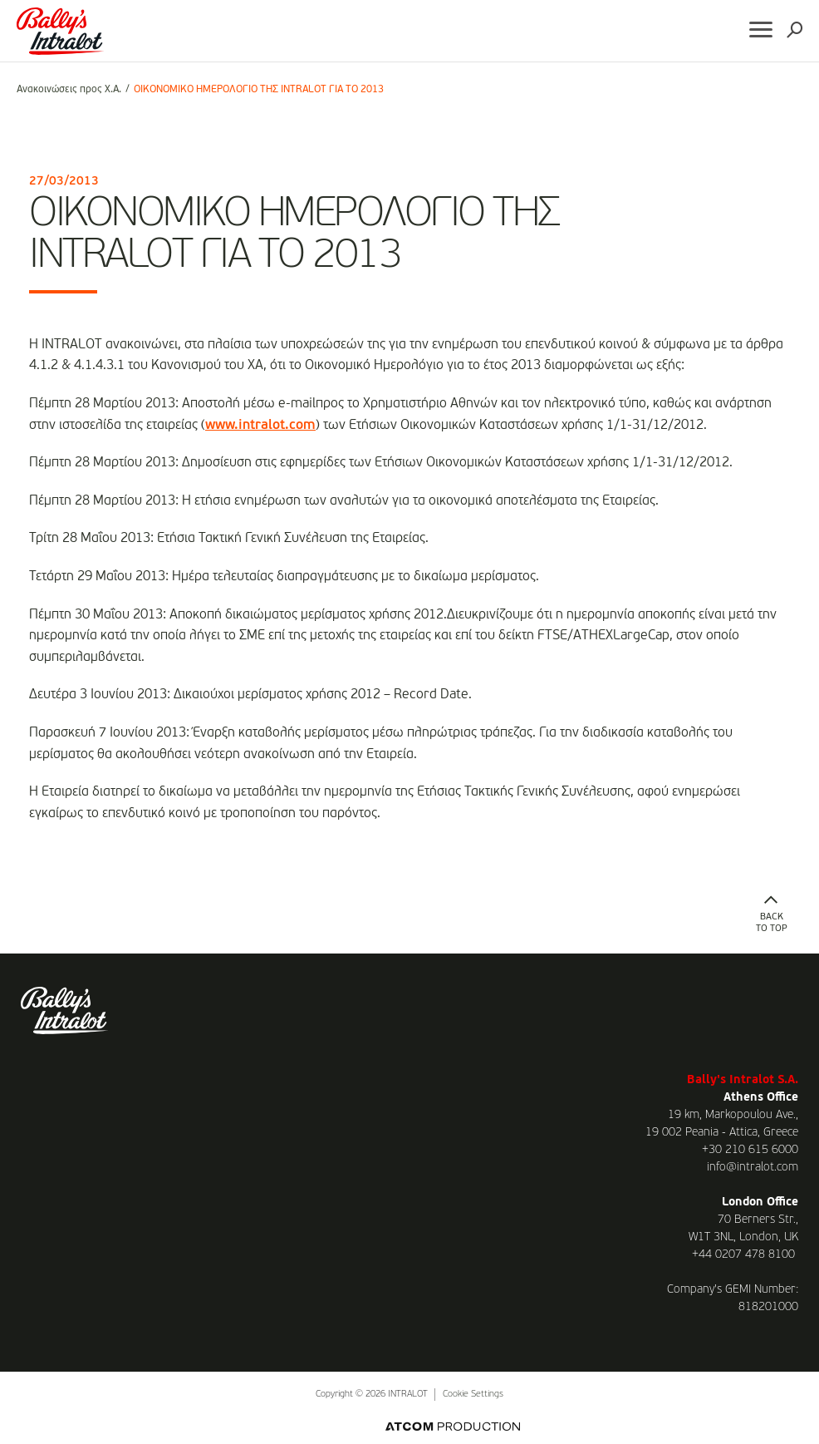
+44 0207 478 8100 (743, 1254)
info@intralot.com (752, 1167)
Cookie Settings (473, 1394)
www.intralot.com (260, 425)
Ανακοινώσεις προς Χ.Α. (69, 90)
